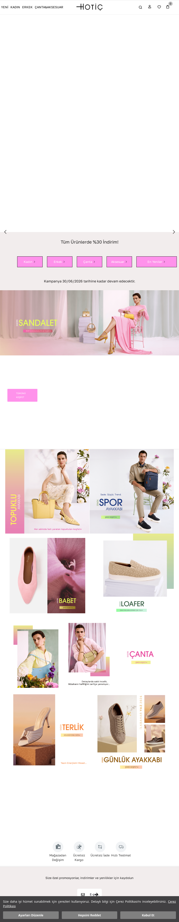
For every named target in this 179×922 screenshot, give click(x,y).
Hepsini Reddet (89, 915)
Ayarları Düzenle (30, 915)
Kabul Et (148, 915)
